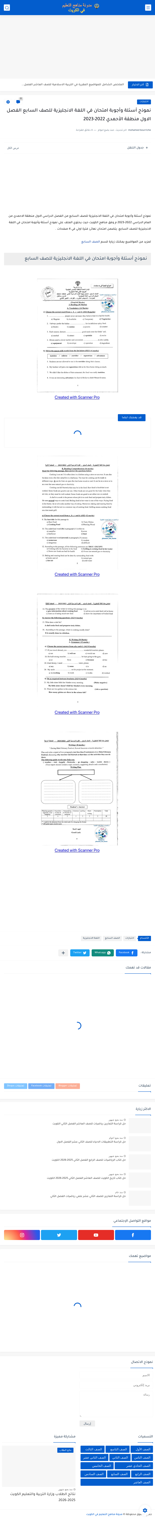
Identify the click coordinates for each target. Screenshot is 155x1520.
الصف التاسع (118, 1449)
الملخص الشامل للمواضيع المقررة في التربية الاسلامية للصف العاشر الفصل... (73, 84)
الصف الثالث (93, 1449)
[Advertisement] (77, 47)
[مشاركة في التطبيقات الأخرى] (63, 952)
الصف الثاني (120, 1457)
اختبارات (144, 102)
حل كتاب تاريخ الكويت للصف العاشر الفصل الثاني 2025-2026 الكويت (86, 1178)
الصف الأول (143, 1449)
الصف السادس (94, 1474)
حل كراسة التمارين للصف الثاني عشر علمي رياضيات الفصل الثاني (88, 1196)
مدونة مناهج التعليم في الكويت (104, 1514)
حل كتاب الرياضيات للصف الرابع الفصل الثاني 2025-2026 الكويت (89, 1160)
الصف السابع (90, 242)
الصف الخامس (101, 1465)
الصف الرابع (142, 1474)
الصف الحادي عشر (138, 1465)
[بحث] (7, 7)
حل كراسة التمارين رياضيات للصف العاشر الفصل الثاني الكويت (89, 1124)
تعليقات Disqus (15, 1086)
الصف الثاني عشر (94, 1457)
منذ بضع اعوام (116, 1137)
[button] (126, 952)
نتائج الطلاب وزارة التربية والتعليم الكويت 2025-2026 (42, 1497)
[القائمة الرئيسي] (148, 7)
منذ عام (119, 1192)
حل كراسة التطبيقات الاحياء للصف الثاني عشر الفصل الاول (91, 1142)
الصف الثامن (142, 1457)
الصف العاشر (141, 1482)
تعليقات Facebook (41, 1086)
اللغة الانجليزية (91, 938)
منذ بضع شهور (116, 1119)
